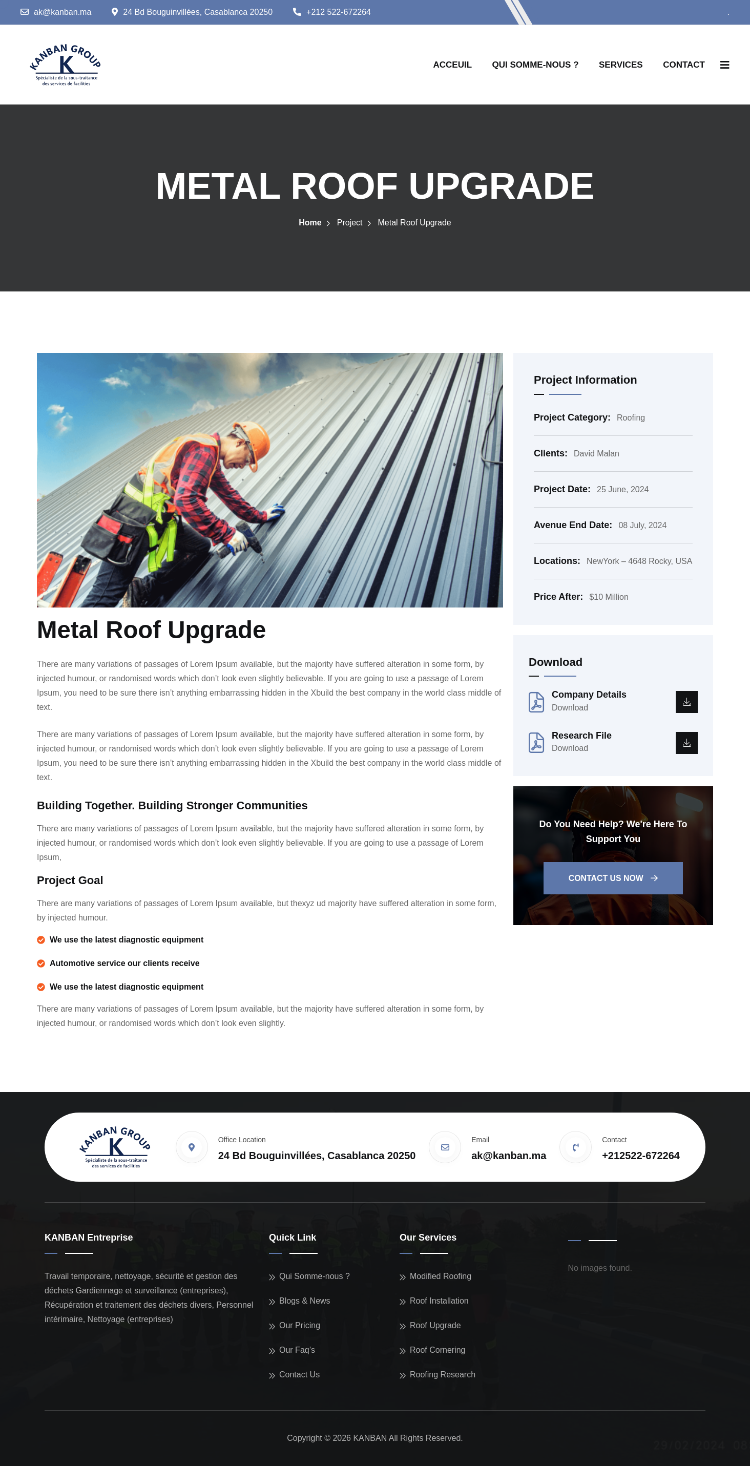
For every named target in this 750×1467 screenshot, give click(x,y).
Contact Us (299, 1375)
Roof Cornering (438, 1351)
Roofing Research (442, 1375)
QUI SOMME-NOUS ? (535, 65)
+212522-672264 (641, 1156)
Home (310, 223)
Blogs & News (304, 1301)
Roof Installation (439, 1301)
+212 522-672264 (338, 12)
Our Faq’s (297, 1351)
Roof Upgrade (435, 1326)
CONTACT (684, 65)
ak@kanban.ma (62, 12)
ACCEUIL (452, 65)
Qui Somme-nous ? (314, 1277)
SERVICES (621, 65)
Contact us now (613, 879)
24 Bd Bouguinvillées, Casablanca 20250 (198, 12)
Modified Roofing (440, 1277)
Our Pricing (299, 1326)
